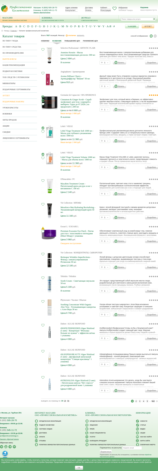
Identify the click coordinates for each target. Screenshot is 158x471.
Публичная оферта (147, 444)
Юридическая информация (50, 421)
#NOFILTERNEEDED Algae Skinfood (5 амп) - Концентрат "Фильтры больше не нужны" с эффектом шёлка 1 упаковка (78, 332)
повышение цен (72, 41)
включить (80, 35)
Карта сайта (145, 440)
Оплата (88, 10)
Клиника (59, 19)
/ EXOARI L (73, 226)
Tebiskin (64, 276)
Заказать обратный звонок (41, 12)
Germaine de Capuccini (70, 95)
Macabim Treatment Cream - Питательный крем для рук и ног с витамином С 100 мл (76, 186)
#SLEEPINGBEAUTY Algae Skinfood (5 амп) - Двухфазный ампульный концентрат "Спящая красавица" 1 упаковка (77, 358)
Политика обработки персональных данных (57, 444)
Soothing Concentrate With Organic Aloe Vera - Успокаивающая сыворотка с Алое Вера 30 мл (78, 307)
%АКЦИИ (132, 26)
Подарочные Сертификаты (16, 89)
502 (153, 401)
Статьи (143, 425)
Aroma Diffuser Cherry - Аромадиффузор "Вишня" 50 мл (75, 77)
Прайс (92, 429)
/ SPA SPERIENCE (88, 95)
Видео (142, 429)
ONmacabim (66, 179)
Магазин (19, 19)
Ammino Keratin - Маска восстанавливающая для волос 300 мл (78, 53)
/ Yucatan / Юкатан (78, 300)
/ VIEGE (69, 126)
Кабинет (103, 8)
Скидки (6, 132)
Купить (121, 62)
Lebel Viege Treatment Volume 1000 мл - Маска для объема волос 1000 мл (78, 158)
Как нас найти (146, 437)
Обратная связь (6, 443)
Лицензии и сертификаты (16, 138)
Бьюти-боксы (9, 59)
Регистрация (105, 10)
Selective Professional (69, 48)
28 (65, 401)
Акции (6, 126)
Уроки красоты (10, 108)
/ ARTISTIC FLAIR (87, 48)
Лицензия (94, 425)
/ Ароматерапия (78, 72)
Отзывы (42, 440)
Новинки (45, 41)
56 (68, 401)
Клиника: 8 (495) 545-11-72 (45, 10)
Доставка (89, 8)
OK (79, 468)
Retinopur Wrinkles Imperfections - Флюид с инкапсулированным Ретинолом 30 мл (76, 259)
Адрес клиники (71, 8)
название (56, 41)
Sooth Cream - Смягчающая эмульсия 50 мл (77, 282)
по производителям (13, 53)
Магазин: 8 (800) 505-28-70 (45, 7)
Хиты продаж (10, 120)
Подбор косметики (12, 71)
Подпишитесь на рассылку (111, 448)
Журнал (98, 19)
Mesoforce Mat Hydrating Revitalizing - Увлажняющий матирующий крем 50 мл (78, 209)
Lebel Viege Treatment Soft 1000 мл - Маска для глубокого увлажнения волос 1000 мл (77, 133)
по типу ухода (10, 41)
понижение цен (90, 41)
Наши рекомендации (14, 65)
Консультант (70, 10)
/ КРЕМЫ (77, 203)
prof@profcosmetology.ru (9, 436)
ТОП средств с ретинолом (16, 77)
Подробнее (151, 62)
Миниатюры (9, 83)
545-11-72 (8, 430)
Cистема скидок (45, 429)
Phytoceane (65, 300)
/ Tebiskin (72, 276)
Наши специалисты (98, 433)
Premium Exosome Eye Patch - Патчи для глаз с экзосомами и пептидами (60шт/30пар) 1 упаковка (77, 233)
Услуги (92, 437)
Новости (143, 421)
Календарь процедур (98, 440)
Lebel (63, 126)
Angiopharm (66, 72)
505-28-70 (8, 420)
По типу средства (12, 47)
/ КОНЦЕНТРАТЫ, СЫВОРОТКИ (87, 253)
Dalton (63, 324)
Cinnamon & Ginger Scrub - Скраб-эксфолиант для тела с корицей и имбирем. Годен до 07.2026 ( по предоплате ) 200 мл (76, 103)
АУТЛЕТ (148, 26)
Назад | (7, 31)
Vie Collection (66, 203)
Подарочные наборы (13, 102)
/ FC (73, 179)
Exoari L (64, 226)
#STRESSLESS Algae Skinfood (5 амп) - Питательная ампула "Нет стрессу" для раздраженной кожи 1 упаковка (78, 382)
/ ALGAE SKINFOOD (75, 324)
